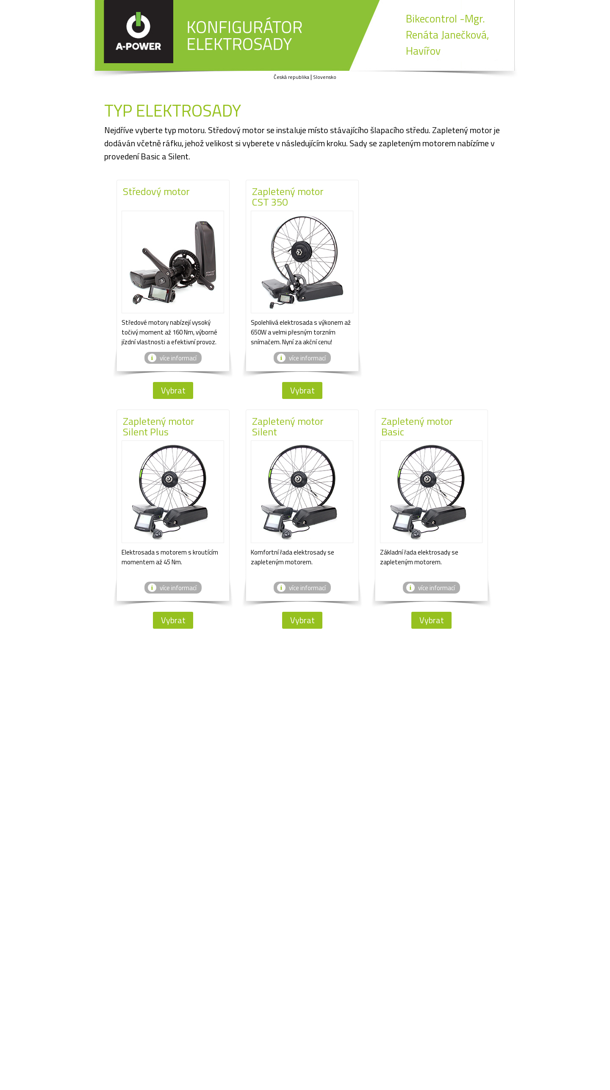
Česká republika (291, 77)
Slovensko (324, 77)
